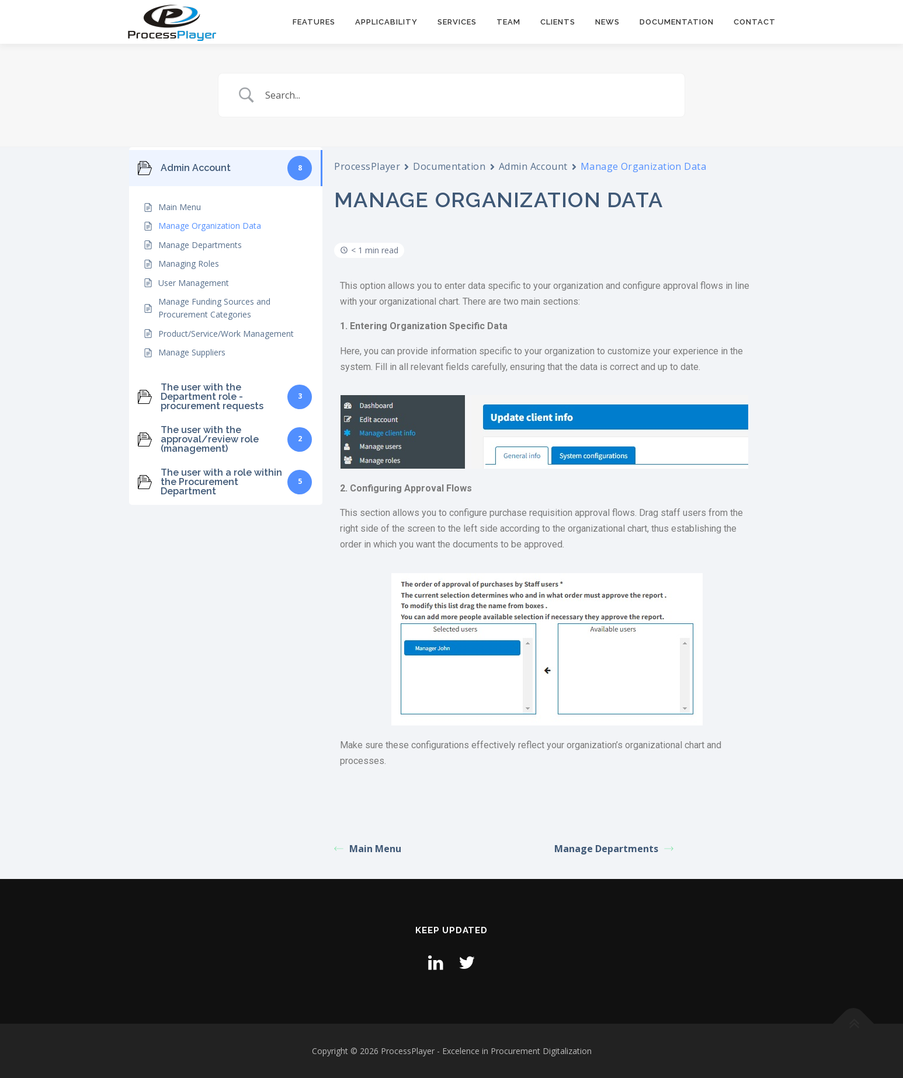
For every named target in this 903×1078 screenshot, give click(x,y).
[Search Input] (466, 95)
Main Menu (367, 848)
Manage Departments (613, 848)
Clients (557, 22)
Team (508, 22)
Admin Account (533, 166)
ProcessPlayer (367, 166)
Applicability (386, 22)
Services (457, 22)
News (607, 22)
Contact (755, 22)
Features (314, 22)
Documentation (677, 22)
